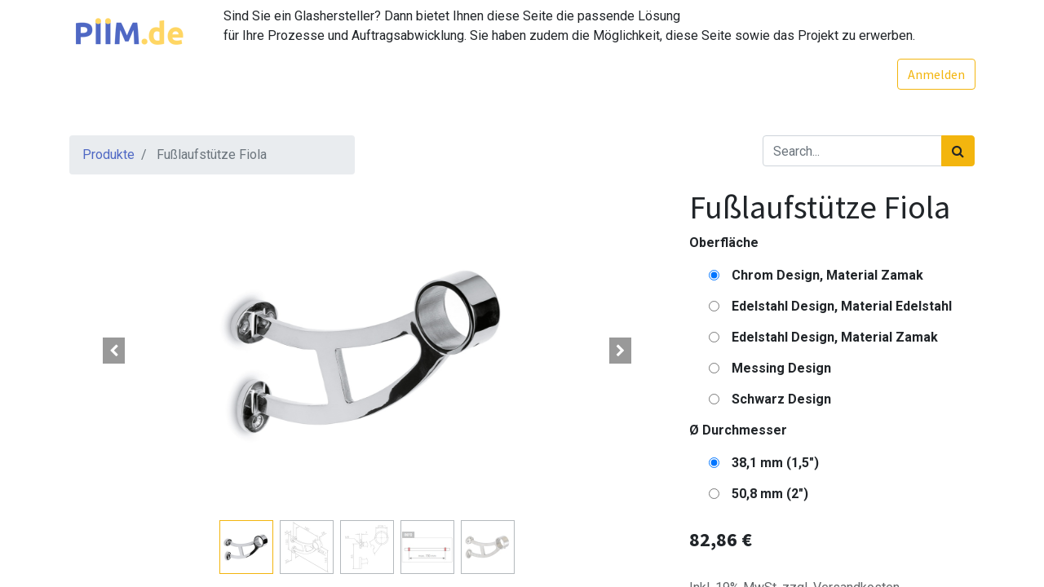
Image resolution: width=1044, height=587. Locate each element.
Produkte (108, 154)
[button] (114, 350)
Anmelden (935, 74)
